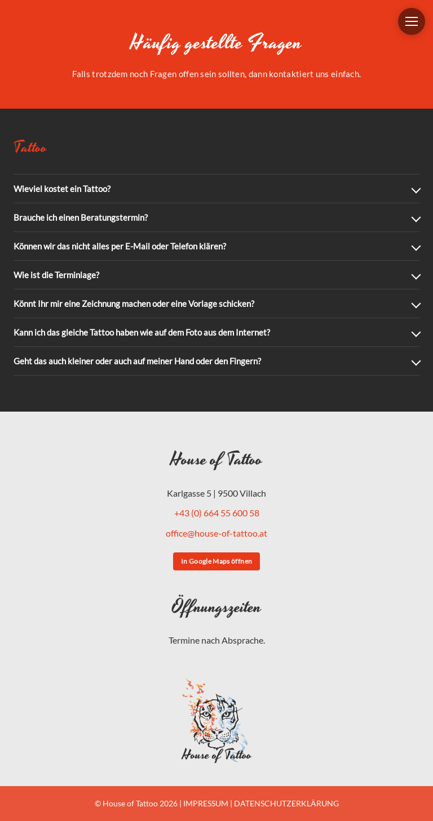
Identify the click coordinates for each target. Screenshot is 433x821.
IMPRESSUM (205, 803)
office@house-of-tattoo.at (216, 533)
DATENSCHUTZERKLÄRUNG (286, 803)
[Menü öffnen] (411, 21)
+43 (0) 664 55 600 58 (216, 512)
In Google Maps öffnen (217, 561)
